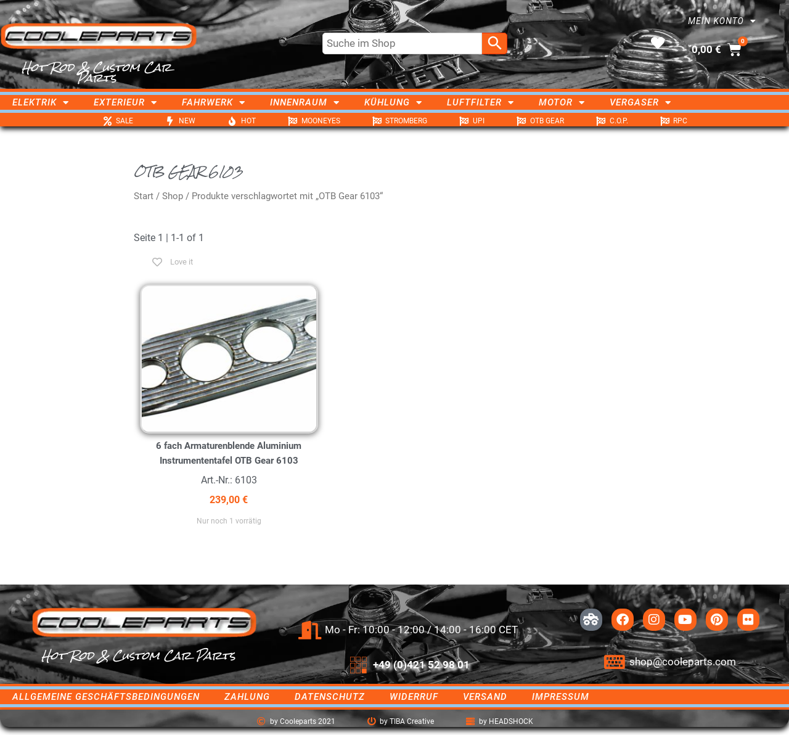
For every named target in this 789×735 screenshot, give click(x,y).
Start (143, 196)
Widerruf (414, 696)
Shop (172, 196)
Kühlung (393, 102)
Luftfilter (480, 102)
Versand (485, 696)
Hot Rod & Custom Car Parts (96, 72)
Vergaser (640, 102)
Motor (562, 102)
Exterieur (125, 102)
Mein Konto (722, 21)
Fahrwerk (213, 102)
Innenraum (305, 102)
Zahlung (247, 696)
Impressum (560, 696)
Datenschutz (330, 696)
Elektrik (40, 102)
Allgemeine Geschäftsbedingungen (106, 696)
